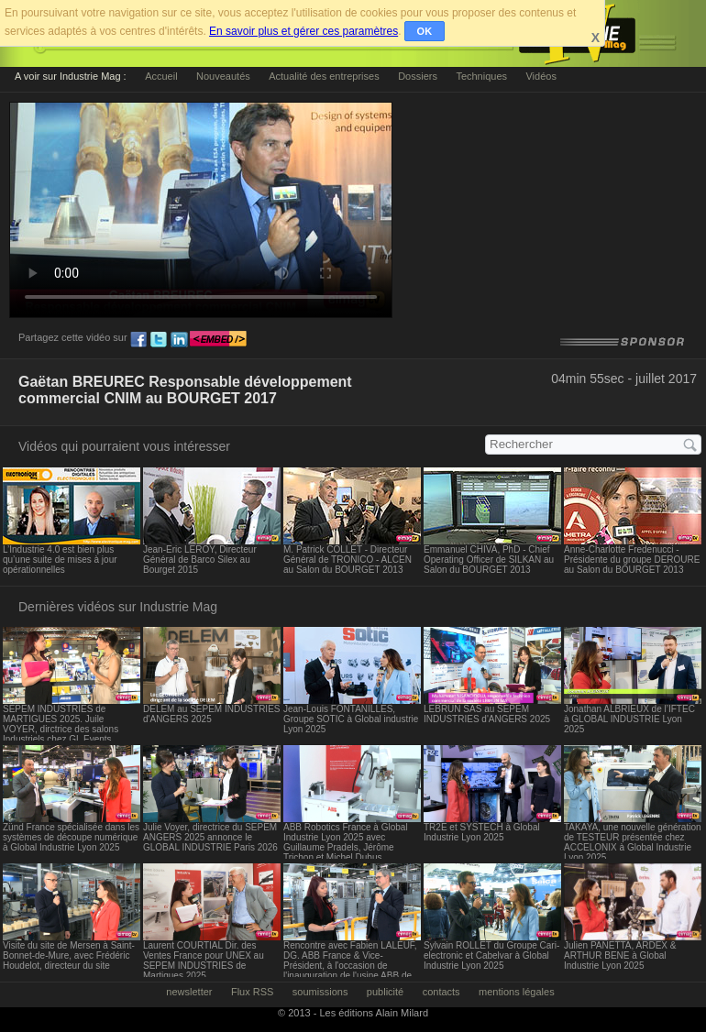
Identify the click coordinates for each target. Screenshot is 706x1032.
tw (158, 340)
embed (218, 340)
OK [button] (425, 31)
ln (179, 340)
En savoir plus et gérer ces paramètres (303, 31)
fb (138, 340)
